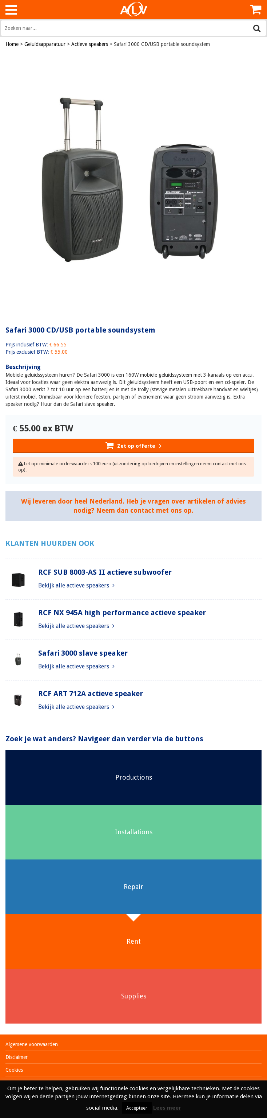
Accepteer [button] (136, 1108)
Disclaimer (16, 1057)
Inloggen (238, 9)
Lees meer (167, 1108)
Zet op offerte (133, 445)
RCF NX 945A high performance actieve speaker (122, 612)
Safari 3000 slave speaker (83, 653)
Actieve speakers (89, 44)
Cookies (14, 1070)
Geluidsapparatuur (44, 44)
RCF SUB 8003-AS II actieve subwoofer (105, 572)
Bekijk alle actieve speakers (76, 585)
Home (12, 44)
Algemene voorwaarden (31, 1044)
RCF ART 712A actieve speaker (90, 693)
